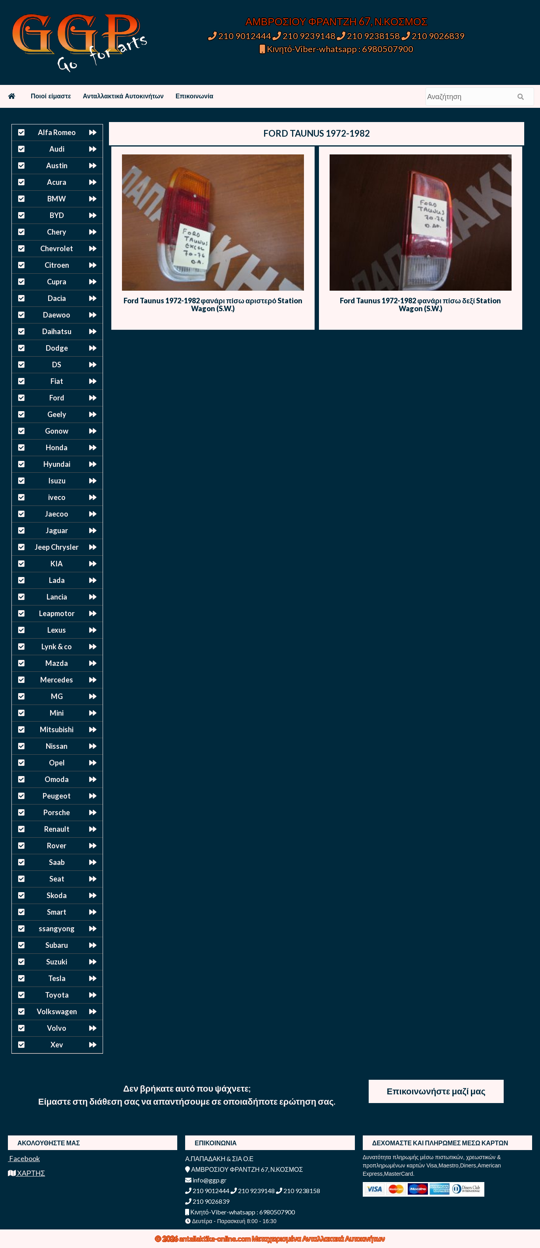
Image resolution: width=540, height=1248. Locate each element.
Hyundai (56, 464)
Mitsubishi (56, 729)
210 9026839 (433, 35)
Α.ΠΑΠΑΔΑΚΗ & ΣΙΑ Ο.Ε (219, 1158)
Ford (56, 397)
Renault (56, 829)
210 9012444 (239, 35)
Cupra (56, 281)
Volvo (56, 1028)
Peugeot (57, 795)
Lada (57, 580)
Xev (57, 1044)
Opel (57, 762)
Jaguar (57, 530)
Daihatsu (56, 331)
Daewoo (56, 314)
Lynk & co (56, 646)
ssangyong (57, 928)
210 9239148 (304, 35)
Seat (56, 878)
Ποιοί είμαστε (51, 96)
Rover (56, 845)
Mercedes (56, 679)
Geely (56, 414)
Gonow (56, 431)
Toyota (57, 995)
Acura (56, 182)
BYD (57, 215)
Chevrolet (56, 248)
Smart (56, 912)
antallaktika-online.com (215, 1238)
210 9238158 (369, 35)
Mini (57, 713)
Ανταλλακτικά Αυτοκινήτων (123, 96)
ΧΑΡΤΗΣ (26, 1173)
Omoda (57, 779)
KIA (57, 563)
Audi (56, 149)
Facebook (24, 1158)
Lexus (56, 630)
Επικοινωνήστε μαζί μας (436, 1091)
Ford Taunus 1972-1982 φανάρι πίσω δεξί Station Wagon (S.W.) (420, 304)
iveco (57, 497)
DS (56, 364)
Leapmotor (57, 613)
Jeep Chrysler (57, 547)
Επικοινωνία (195, 96)
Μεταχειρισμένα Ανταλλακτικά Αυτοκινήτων (318, 1238)
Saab (57, 862)
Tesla (57, 978)
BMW (56, 198)
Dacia (57, 298)
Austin (57, 165)
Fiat (57, 381)
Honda (57, 447)
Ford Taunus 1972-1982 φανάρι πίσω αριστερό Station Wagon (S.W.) (213, 304)
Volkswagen (57, 1011)
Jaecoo (56, 513)
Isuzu (57, 480)
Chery (56, 231)
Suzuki (56, 961)
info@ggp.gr (206, 1180)
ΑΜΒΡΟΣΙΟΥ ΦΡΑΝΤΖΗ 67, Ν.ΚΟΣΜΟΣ (337, 21)
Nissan (57, 746)
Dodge (57, 348)
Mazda (56, 663)
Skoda (57, 895)
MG (57, 696)
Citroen (57, 265)
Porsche (56, 812)
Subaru (56, 945)
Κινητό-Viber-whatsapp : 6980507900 (336, 48)
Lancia (57, 596)
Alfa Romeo (57, 132)
